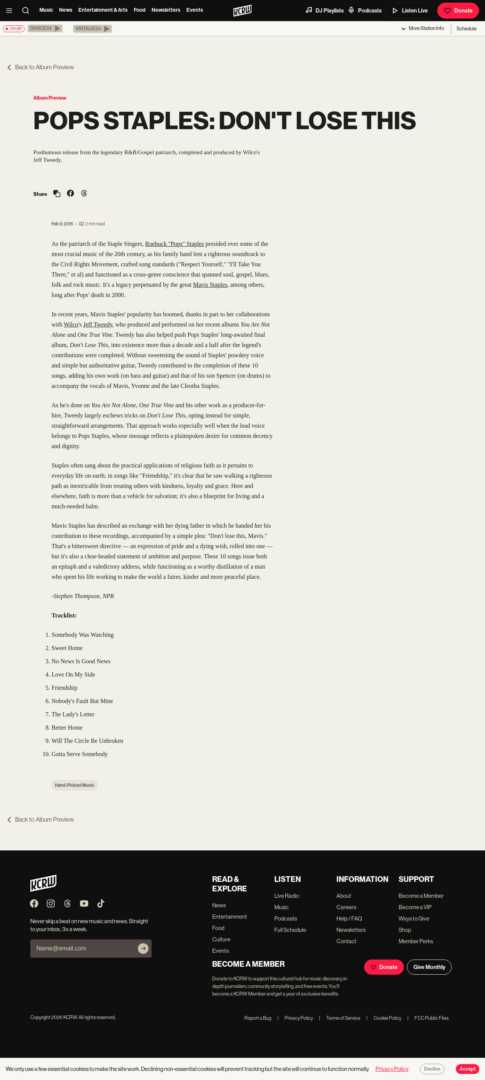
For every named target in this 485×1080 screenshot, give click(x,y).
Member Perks (416, 941)
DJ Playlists (324, 10)
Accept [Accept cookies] (468, 1069)
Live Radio (286, 895)
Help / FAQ (349, 918)
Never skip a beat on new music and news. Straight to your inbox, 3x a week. (89, 925)
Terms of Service (339, 1018)
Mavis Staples (210, 284)
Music (46, 10)
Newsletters (166, 10)
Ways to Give (414, 918)
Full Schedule (290, 930)
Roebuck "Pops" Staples (174, 244)
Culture (221, 939)
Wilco (71, 324)
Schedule (467, 28)
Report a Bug (257, 1018)
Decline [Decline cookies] (432, 1069)
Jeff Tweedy (98, 324)
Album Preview (49, 98)
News (65, 10)
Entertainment (229, 916)
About (343, 895)
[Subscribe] (143, 948)
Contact (346, 941)
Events (194, 10)
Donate (458, 10)
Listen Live (409, 10)
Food (140, 10)
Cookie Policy (383, 1018)
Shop (405, 930)
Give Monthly (429, 967)
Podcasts (364, 10)
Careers (346, 907)
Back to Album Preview (40, 67)
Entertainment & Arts (103, 10)
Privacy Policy (295, 1018)
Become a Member (421, 895)
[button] (45, 28)
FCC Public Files (428, 1018)
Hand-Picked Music (74, 785)
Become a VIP (415, 907)
